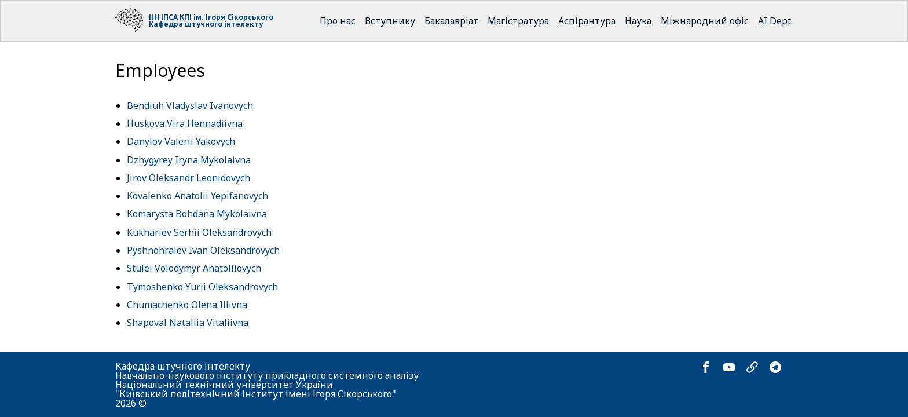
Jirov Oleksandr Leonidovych (188, 177)
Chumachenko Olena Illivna (187, 304)
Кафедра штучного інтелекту (206, 24)
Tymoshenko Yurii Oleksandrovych (202, 286)
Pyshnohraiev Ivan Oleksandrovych (203, 250)
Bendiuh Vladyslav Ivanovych (190, 105)
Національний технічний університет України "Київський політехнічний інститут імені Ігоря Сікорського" (255, 389)
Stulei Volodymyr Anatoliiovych (194, 268)
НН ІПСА (163, 17)
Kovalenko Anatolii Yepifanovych (197, 195)
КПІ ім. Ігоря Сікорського (226, 17)
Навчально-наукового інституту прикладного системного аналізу (267, 375)
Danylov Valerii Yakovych (181, 141)
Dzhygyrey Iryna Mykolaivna (189, 159)
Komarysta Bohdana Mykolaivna (197, 213)
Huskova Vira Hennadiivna (185, 123)
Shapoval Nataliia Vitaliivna (187, 322)
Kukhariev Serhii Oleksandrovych (199, 232)
